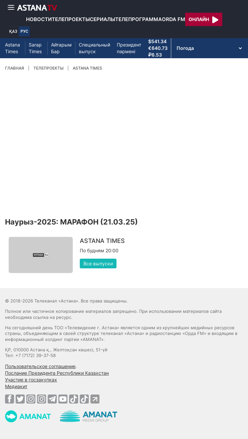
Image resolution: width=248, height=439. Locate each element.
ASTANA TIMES (87, 68)
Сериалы (102, 19)
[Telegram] (52, 399)
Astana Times (12, 48)
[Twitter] (20, 399)
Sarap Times (35, 48)
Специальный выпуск (94, 48)
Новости (39, 19)
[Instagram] (30, 399)
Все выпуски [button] (98, 263)
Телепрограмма (138, 19)
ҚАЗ (13, 31)
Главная (14, 68)
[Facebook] (9, 399)
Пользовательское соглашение (40, 366)
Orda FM (173, 19)
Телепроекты (71, 19)
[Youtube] (62, 399)
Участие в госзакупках (31, 379)
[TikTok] (73, 399)
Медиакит (16, 386)
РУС (24, 31)
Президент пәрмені (129, 48)
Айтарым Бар (61, 48)
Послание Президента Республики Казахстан (57, 373)
